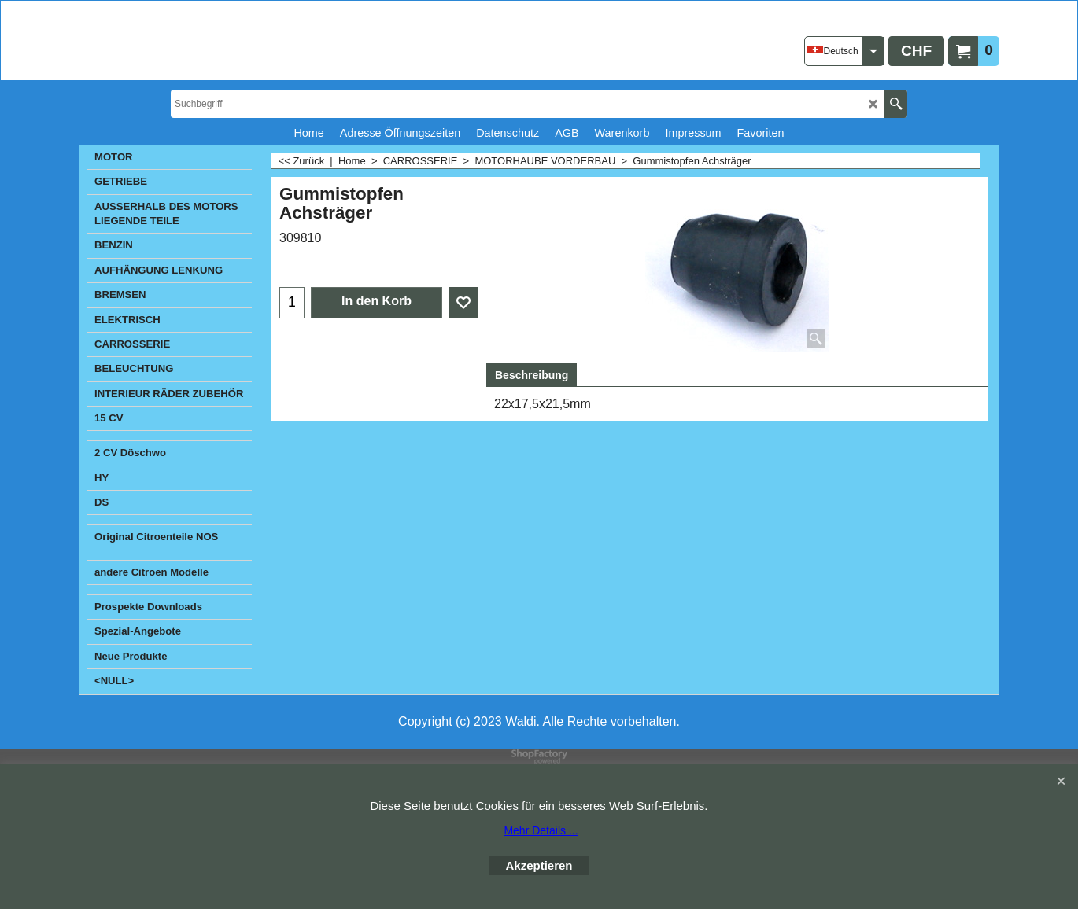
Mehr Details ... (541, 830)
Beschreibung (531, 375)
